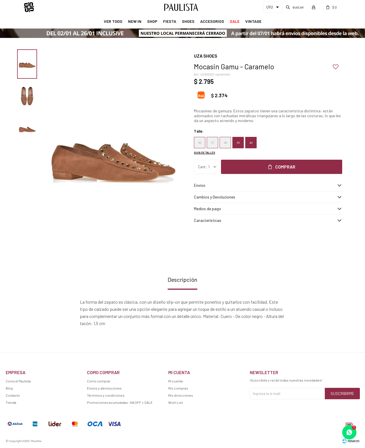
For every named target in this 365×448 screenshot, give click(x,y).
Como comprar (99, 381)
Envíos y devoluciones (104, 388)
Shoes (188, 21)
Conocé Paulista (18, 381)
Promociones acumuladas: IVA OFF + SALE (120, 402)
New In (134, 21)
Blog (9, 388)
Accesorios (212, 21)
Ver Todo (113, 21)
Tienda (11, 402)
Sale (235, 21)
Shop (152, 21)
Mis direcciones (180, 395)
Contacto (13, 395)
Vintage (253, 21)
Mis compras (178, 388)
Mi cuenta (175, 381)
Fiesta (169, 21)
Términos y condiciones (106, 395)
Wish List (175, 402)
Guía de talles (204, 152)
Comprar (285, 166)
